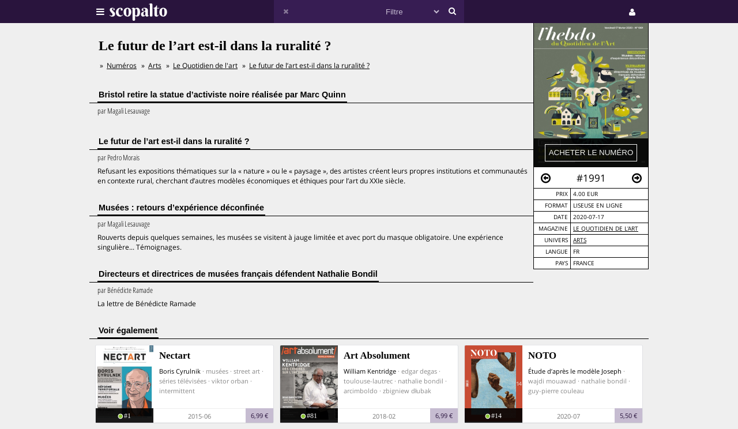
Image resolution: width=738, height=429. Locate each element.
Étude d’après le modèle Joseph (575, 371)
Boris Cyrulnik (180, 371)
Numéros (122, 65)
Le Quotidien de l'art (605, 228)
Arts (579, 240)
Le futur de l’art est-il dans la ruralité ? (309, 65)
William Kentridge (370, 371)
